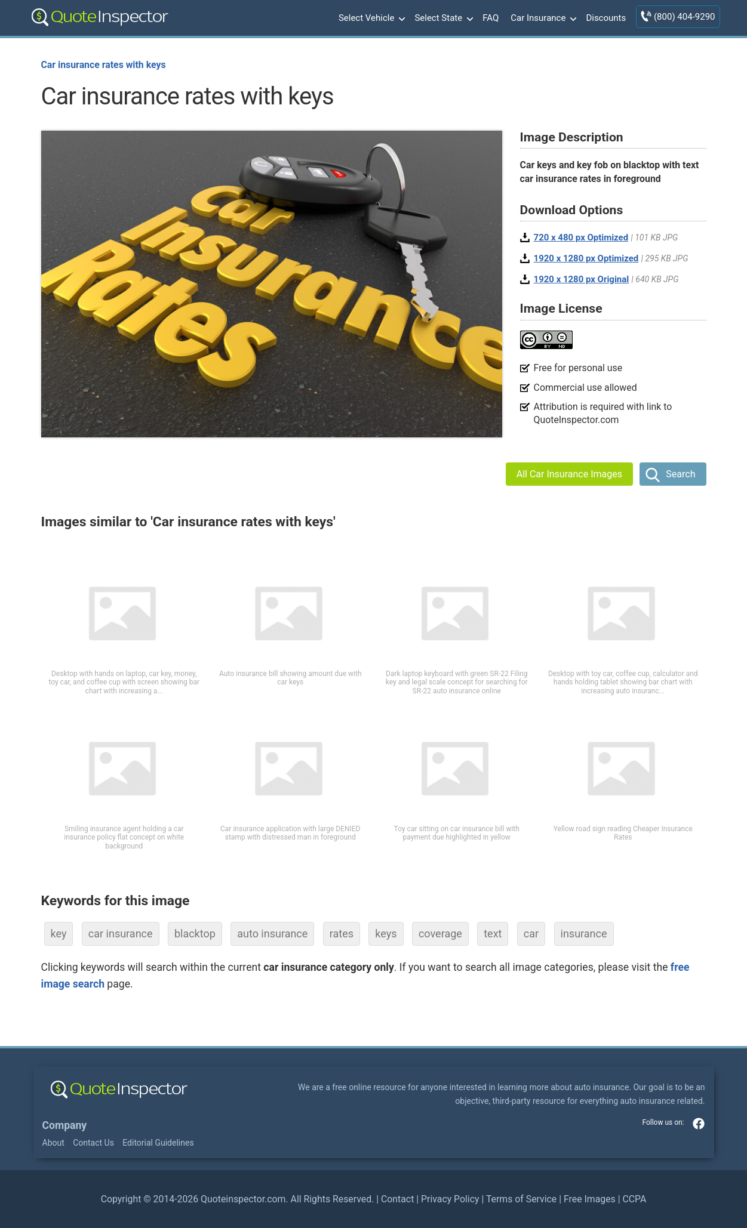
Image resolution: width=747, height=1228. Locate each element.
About (53, 1142)
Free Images (590, 1199)
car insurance (120, 933)
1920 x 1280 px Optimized (586, 258)
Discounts (606, 18)
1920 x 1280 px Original (581, 279)
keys (385, 933)
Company (64, 1125)
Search (680, 474)
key (59, 933)
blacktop (195, 933)
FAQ (490, 18)
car (531, 933)
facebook (698, 1123)
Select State (442, 18)
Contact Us (93, 1142)
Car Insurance (542, 18)
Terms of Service (521, 1199)
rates (341, 933)
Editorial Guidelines (157, 1142)
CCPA (634, 1199)
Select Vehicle (371, 18)
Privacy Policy (450, 1199)
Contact (397, 1199)
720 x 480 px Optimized (581, 237)
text (493, 933)
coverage (440, 933)
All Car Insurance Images (569, 474)
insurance (584, 933)
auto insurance (272, 933)
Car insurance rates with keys (103, 64)
